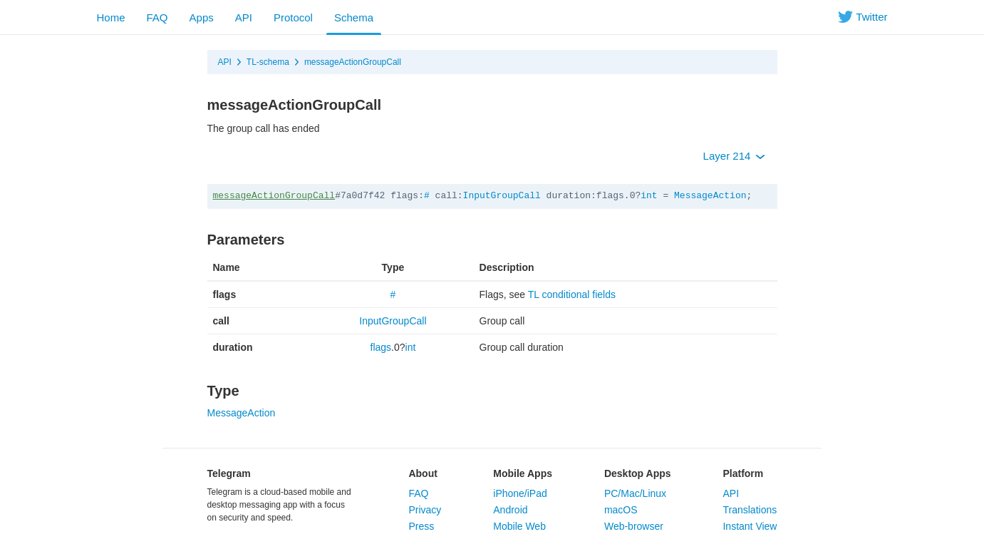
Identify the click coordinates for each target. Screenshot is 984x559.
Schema (353, 17)
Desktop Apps (637, 473)
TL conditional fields (572, 294)
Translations (750, 510)
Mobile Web (519, 526)
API (243, 17)
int (649, 195)
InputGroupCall (502, 195)
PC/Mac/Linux (635, 493)
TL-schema (268, 62)
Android (510, 510)
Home (111, 17)
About (422, 473)
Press (421, 526)
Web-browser (633, 526)
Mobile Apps (522, 473)
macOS (621, 510)
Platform (743, 473)
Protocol (293, 17)
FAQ (157, 17)
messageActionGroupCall (352, 62)
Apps (202, 17)
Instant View (750, 526)
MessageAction (710, 195)
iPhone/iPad (520, 493)
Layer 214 (734, 156)
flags (381, 347)
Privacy (424, 510)
